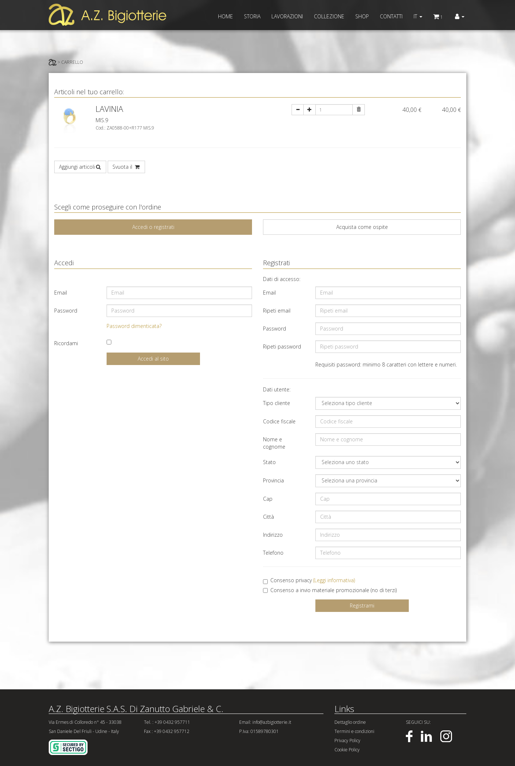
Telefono (273, 552)
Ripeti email (276, 310)
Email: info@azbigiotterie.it (265, 722)
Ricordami (66, 343)
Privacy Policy (347, 740)
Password (65, 310)
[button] (459, 16)
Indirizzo (273, 534)
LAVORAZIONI (287, 16)
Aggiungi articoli (80, 166)
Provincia (273, 480)
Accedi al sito (153, 358)
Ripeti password (282, 346)
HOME (225, 16)
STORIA (252, 16)
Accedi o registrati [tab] (153, 226)
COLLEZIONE (329, 16)
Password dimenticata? (134, 325)
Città (268, 516)
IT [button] (418, 16)
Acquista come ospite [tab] (362, 226)
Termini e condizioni (354, 731)
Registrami (362, 605)
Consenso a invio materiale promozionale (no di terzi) (330, 590)
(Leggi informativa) (334, 580)
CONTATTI (391, 16)
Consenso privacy (309, 580)
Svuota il (126, 166)
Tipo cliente (276, 403)
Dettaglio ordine (350, 722)
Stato (269, 462)
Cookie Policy (347, 750)
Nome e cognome (274, 443)
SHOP (362, 16)
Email (60, 292)
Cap (268, 498)
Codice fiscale (279, 421)
